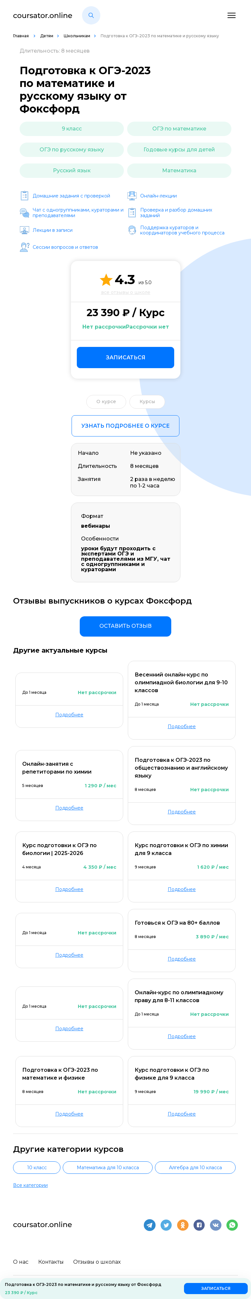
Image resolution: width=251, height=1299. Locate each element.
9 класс (72, 129)
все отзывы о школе (125, 292)
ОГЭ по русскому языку (72, 149)
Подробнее (69, 715)
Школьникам (77, 35)
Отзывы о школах (97, 1261)
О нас (20, 1261)
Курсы (147, 401)
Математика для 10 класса (108, 1168)
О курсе (106, 401)
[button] (91, 15)
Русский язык (72, 170)
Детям (46, 35)
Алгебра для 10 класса (195, 1168)
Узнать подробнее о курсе (125, 426)
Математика (179, 170)
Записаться (125, 357)
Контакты (51, 1261)
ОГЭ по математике (179, 129)
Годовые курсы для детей (179, 149)
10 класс (37, 1168)
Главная (21, 35)
